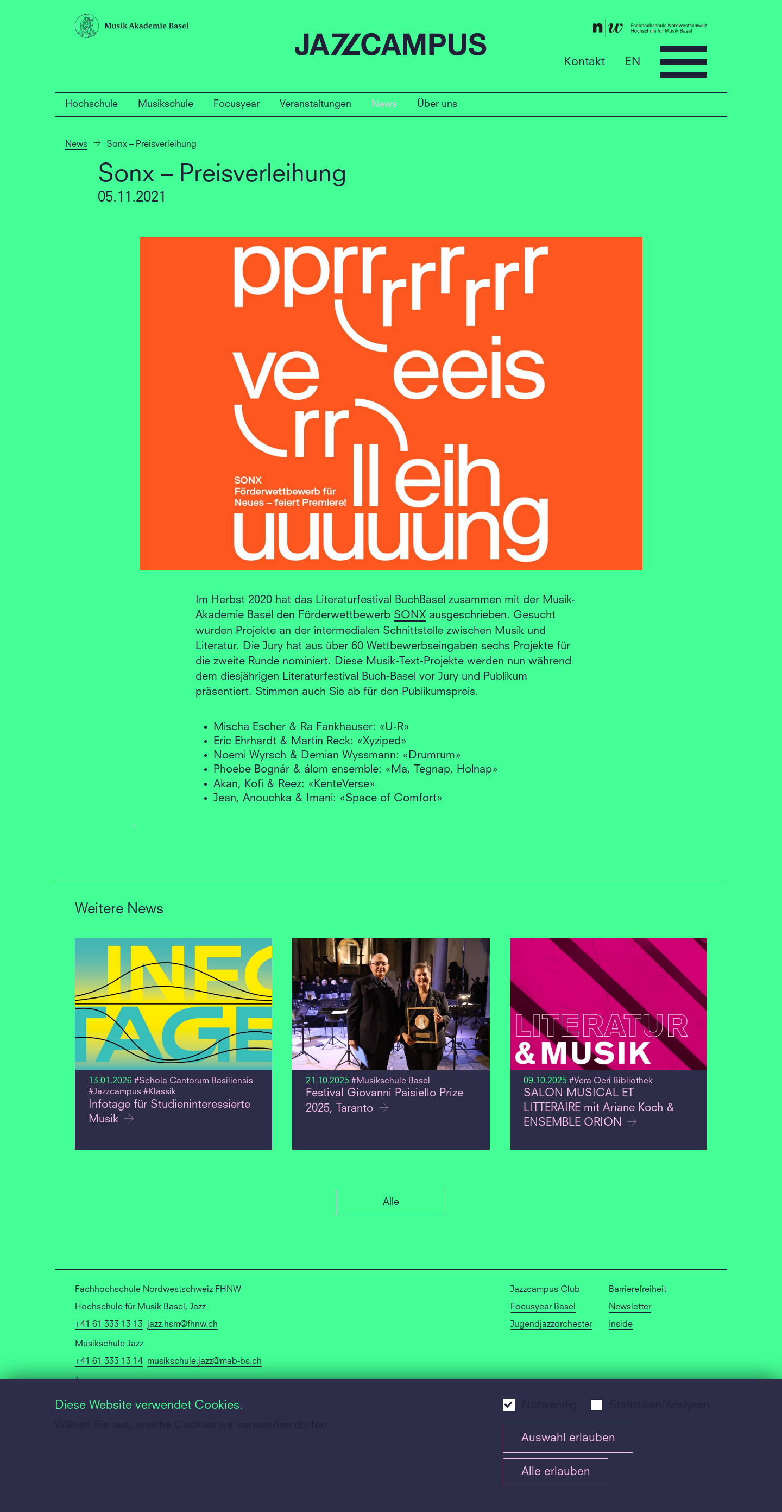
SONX (410, 615)
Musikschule (165, 104)
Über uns (437, 104)
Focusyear (236, 104)
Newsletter (630, 1307)
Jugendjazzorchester (551, 1324)
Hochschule (91, 104)
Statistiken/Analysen (659, 1405)
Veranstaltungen (315, 104)
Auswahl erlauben (568, 1438)
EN (632, 61)
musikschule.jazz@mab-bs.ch (204, 1361)
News (384, 104)
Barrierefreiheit (637, 1289)
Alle (391, 1202)
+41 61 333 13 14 (109, 1361)
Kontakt (584, 61)
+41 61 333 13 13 (109, 1324)
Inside (621, 1324)
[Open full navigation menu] (683, 62)
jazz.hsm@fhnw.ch (182, 1324)
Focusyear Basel (543, 1307)
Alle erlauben (555, 1472)
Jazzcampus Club (545, 1289)
